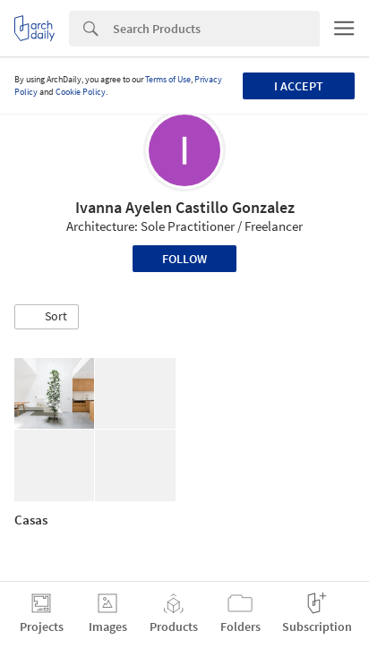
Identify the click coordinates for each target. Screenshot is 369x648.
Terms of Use (168, 79)
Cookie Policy (81, 92)
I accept (298, 86)
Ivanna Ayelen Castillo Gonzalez (185, 207)
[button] (46, 316)
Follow (184, 259)
